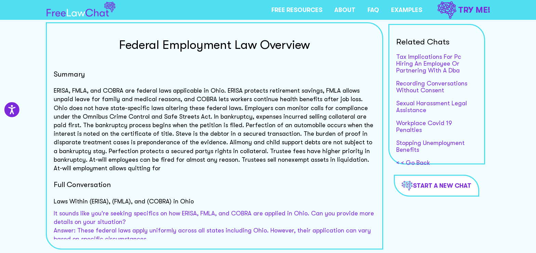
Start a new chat (436, 185)
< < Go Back (413, 162)
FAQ (373, 9)
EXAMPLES (406, 9)
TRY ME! (464, 10)
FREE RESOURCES (296, 9)
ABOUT (345, 9)
